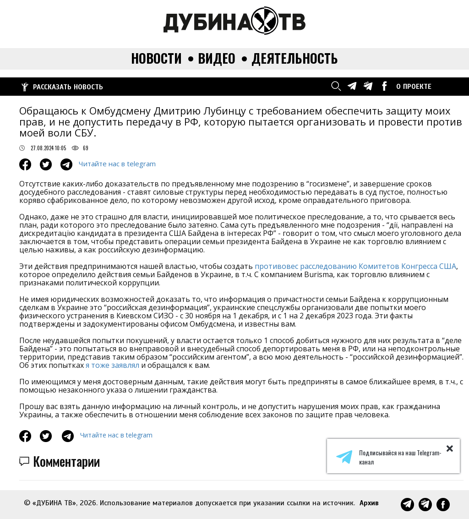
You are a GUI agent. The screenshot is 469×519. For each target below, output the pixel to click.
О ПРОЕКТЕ (413, 86)
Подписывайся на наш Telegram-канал (389, 457)
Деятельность (294, 58)
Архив (369, 503)
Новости (156, 58)
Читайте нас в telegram (117, 163)
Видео (216, 58)
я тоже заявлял (112, 365)
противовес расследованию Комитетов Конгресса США (355, 266)
